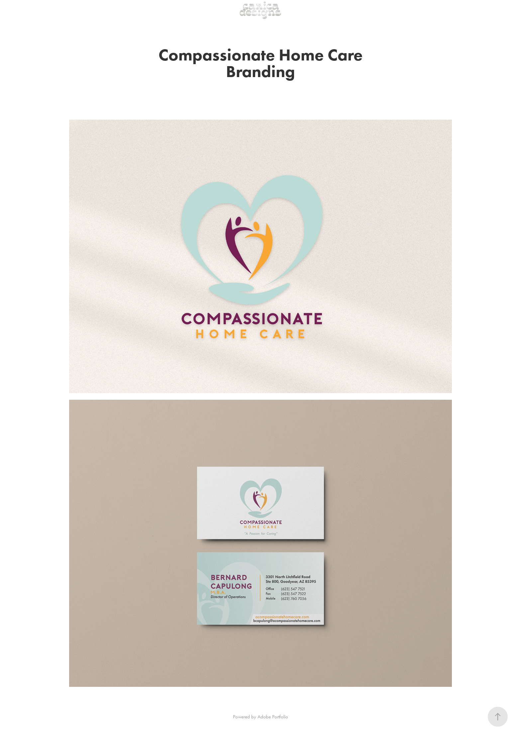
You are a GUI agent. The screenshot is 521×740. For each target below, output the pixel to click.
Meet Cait (67, 10)
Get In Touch (97, 10)
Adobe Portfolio (273, 717)
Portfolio (24, 10)
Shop (45, 10)
